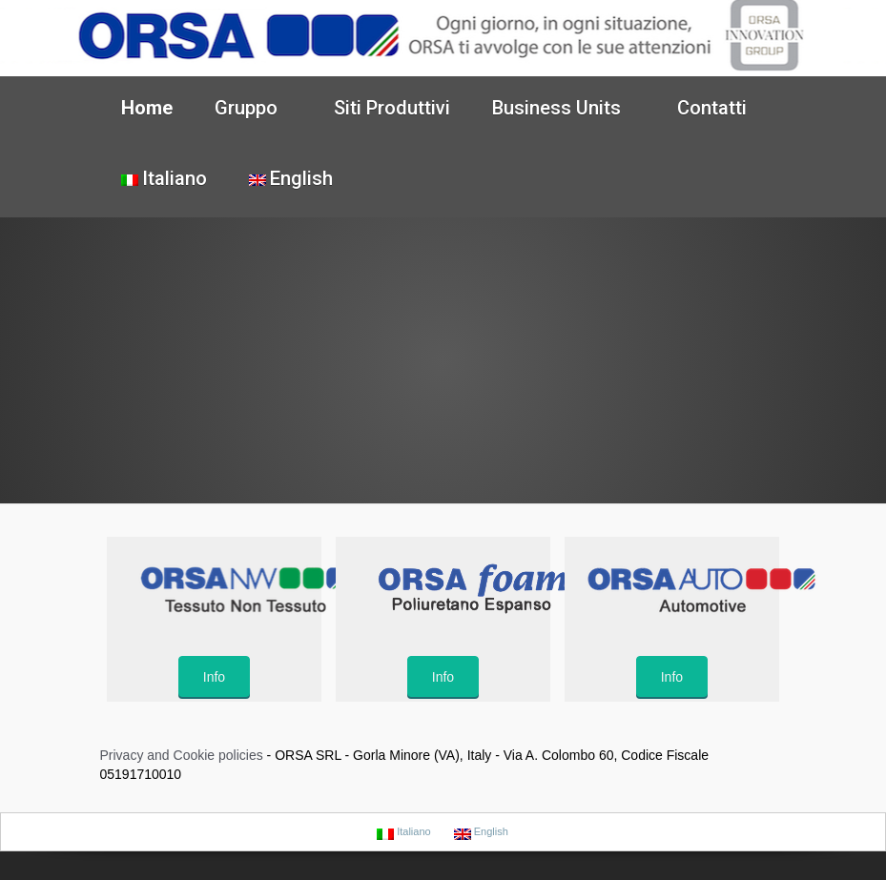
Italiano (164, 178)
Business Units (559, 107)
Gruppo (248, 107)
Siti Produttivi (392, 107)
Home (147, 107)
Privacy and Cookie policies (181, 755)
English (291, 178)
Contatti (712, 107)
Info (214, 677)
